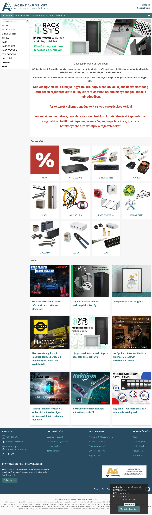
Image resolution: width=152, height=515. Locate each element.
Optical (92, 451)
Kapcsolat (60, 15)
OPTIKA (15, 37)
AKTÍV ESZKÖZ (15, 29)
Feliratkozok (10, 480)
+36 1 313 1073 (12, 437)
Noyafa (92, 455)
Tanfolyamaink (53, 451)
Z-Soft (99, 455)
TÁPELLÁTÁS (15, 58)
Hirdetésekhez (122, 496)
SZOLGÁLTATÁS (15, 54)
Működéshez (121, 490)
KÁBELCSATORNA (15, 50)
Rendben (129, 504)
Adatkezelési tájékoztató (58, 441)
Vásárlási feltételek (55, 437)
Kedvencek (137, 451)
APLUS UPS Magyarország (101, 437)
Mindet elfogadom (129, 509)
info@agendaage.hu (15, 442)
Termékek (7, 15)
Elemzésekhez (122, 493)
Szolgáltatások (22, 15)
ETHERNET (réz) (15, 33)
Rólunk (49, 15)
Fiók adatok (137, 455)
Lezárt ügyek (138, 446)
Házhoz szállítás (54, 446)
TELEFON (15, 62)
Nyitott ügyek (138, 441)
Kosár (134, 437)
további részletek (129, 499)
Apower (92, 441)
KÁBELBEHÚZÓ (15, 46)
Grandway (101, 441)
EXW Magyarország (97, 446)
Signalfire (101, 451)
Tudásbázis (37, 15)
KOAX (15, 66)
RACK (15, 41)
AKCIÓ (15, 25)
